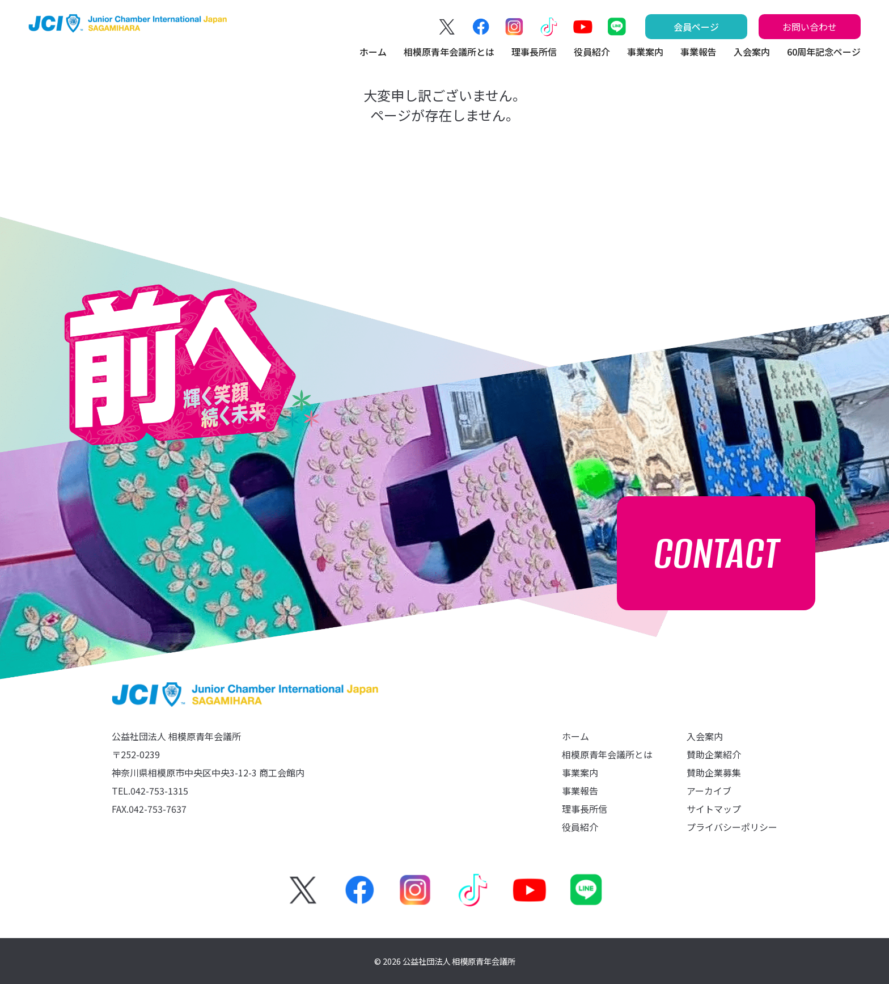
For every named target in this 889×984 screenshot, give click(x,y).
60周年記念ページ (824, 51)
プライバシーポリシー (732, 827)
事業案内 (645, 51)
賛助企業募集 (714, 772)
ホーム (373, 51)
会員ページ (696, 26)
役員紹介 (592, 51)
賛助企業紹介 (714, 754)
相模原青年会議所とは (449, 51)
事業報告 (698, 51)
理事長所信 (534, 51)
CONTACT (716, 553)
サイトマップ (714, 809)
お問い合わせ (809, 26)
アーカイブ (709, 790)
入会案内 (752, 51)
